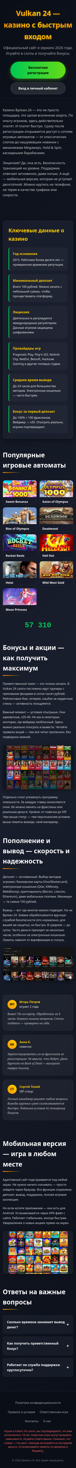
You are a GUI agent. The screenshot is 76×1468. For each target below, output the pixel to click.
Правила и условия (21, 1412)
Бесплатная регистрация (37, 70)
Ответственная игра (54, 1412)
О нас (47, 1421)
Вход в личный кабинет (38, 88)
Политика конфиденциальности (38, 1403)
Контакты (31, 1421)
